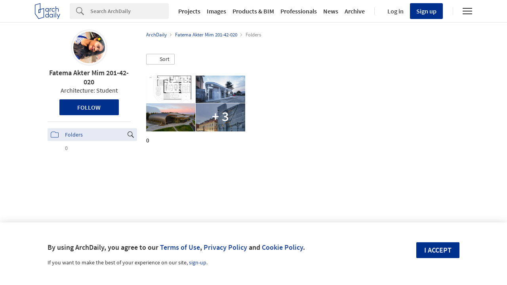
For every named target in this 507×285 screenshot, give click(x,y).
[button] (160, 59)
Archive (355, 11)
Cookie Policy (282, 247)
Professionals (298, 11)
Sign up (426, 11)
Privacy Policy (225, 247)
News (330, 11)
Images (216, 11)
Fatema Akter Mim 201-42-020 (89, 77)
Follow (89, 107)
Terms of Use (180, 247)
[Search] (129, 11)
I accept (438, 250)
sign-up (197, 262)
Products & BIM (253, 11)
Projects (189, 11)
